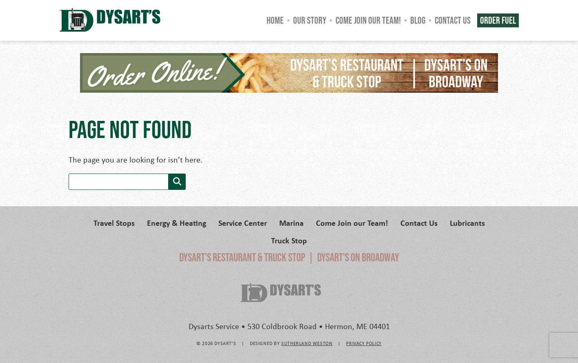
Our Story (309, 20)
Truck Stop (289, 240)
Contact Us (453, 20)
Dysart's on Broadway (358, 257)
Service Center (242, 222)
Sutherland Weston (306, 343)
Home (275, 20)
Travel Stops (114, 222)
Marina (291, 222)
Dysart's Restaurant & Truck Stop (242, 257)
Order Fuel (498, 20)
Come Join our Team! (368, 20)
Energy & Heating (176, 222)
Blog (417, 20)
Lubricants (467, 222)
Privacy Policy (363, 343)
